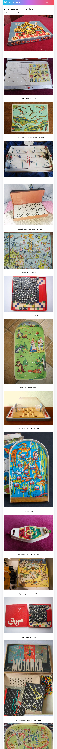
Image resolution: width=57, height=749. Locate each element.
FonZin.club (13, 2)
